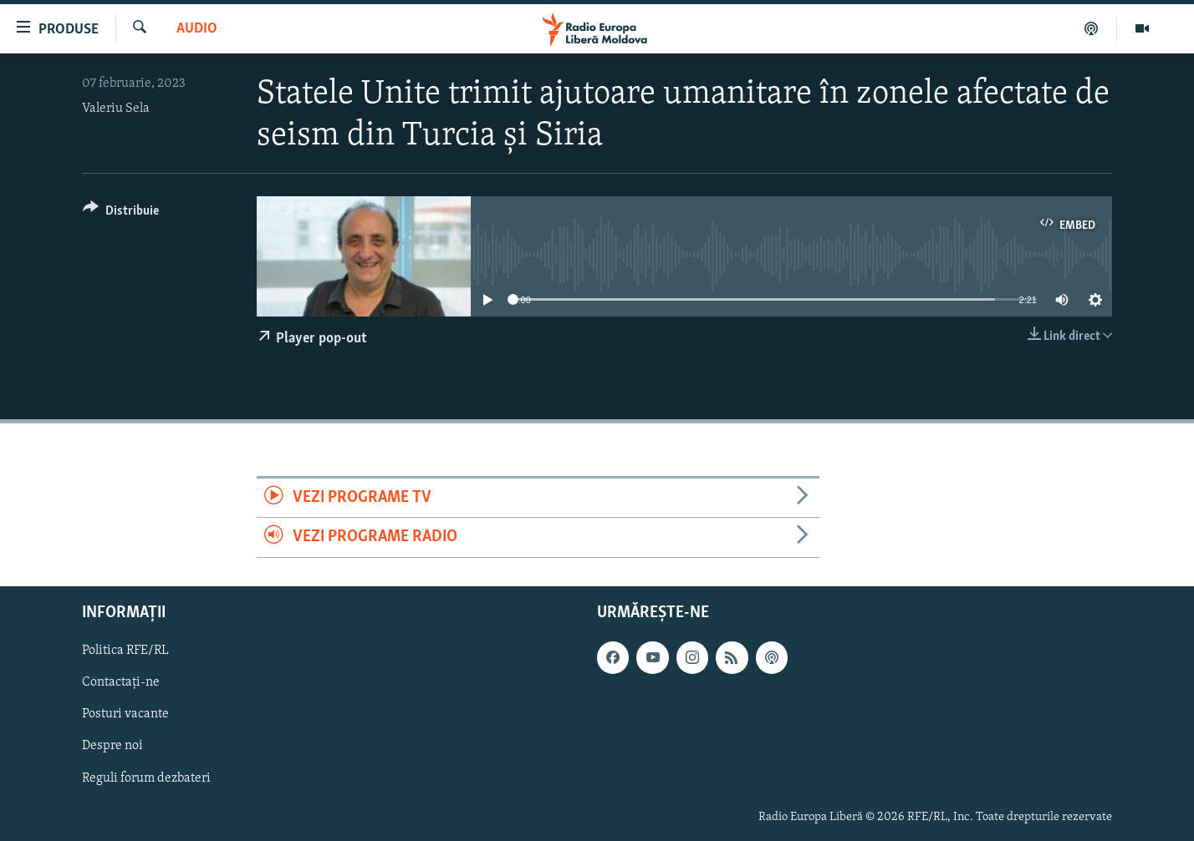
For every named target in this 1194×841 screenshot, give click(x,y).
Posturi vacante (125, 714)
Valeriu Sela (116, 108)
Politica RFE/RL (125, 650)
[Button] (121, 213)
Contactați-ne (121, 682)
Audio (196, 29)
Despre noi (112, 745)
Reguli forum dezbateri (146, 777)
